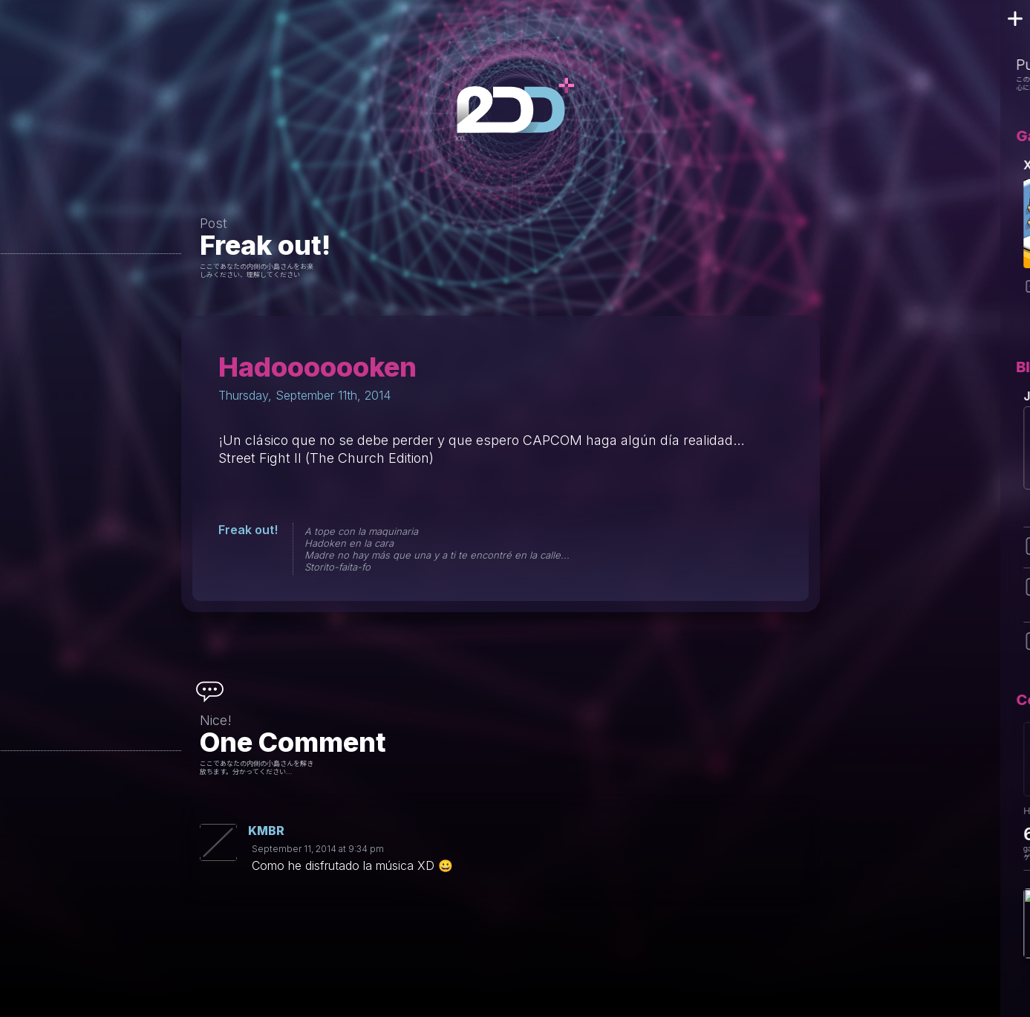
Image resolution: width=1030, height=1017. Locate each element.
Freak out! (265, 245)
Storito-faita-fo (337, 567)
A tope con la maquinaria (361, 531)
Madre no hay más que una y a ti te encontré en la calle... (437, 555)
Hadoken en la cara (349, 543)
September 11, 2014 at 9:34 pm (318, 848)
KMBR (266, 830)
